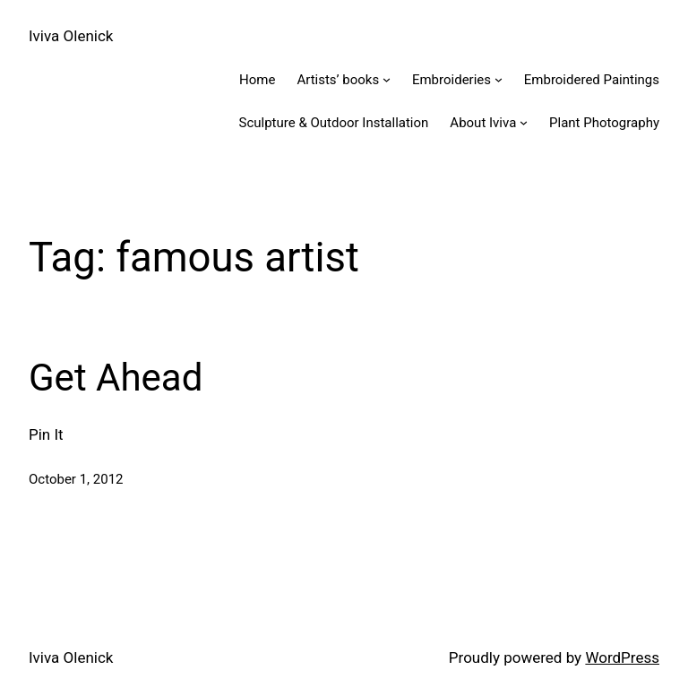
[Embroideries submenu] (498, 79)
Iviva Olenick (71, 36)
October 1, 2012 (76, 479)
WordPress (622, 657)
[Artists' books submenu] (387, 79)
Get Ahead (115, 378)
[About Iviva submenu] (524, 122)
